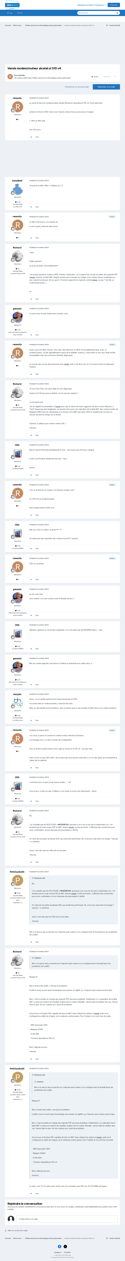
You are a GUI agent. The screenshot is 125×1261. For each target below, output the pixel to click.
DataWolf (17, 180)
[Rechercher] (90, 13)
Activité (19, 13)
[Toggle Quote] (33, 878)
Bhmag (9, 13)
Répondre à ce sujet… (29, 1219)
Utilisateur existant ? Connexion (91, 5)
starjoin (17, 694)
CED (17, 445)
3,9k (17, 715)
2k (18, 269)
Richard (17, 247)
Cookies (67, 1252)
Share (94, 77)
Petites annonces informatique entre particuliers (51, 78)
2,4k (17, 330)
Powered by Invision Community (62, 1257)
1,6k (17, 466)
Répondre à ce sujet (106, 87)
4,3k (17, 202)
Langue (58, 1252)
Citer (37, 137)
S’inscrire (113, 5)
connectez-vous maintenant (86, 1207)
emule (32, 277)
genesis (17, 308)
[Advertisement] (33, 47)
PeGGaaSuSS (17, 872)
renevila (21, 75)
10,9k (18, 893)
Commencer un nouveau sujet (77, 87)
